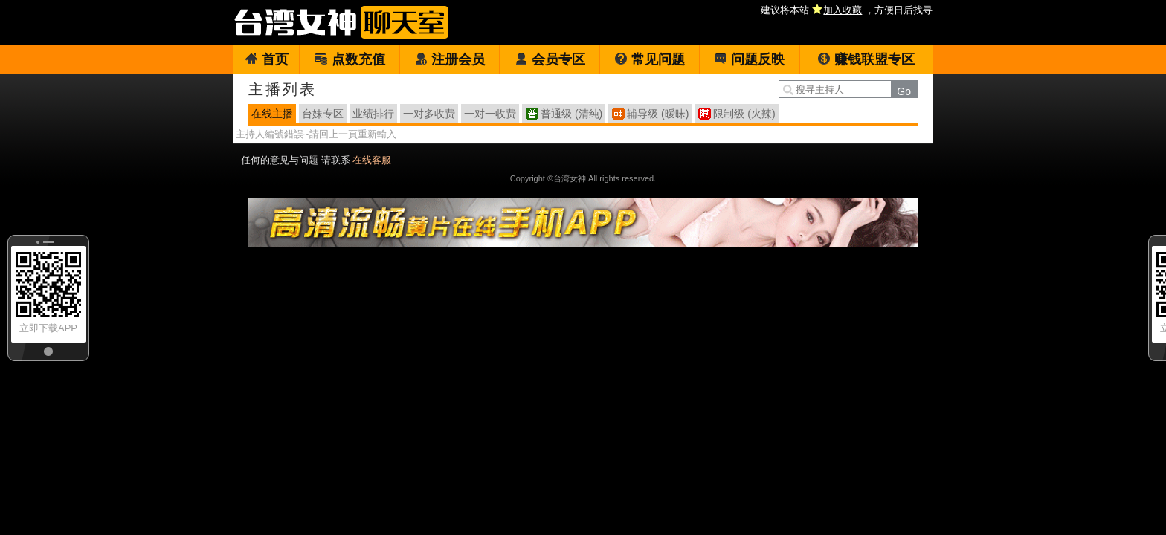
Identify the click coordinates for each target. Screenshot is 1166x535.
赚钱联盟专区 (866, 59)
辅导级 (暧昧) (658, 114)
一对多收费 (429, 114)
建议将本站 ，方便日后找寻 (847, 10)
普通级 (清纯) (571, 114)
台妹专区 (323, 114)
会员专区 (550, 59)
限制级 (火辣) (744, 114)
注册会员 (449, 59)
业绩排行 (373, 114)
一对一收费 (490, 114)
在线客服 (371, 160)
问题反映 (749, 59)
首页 (267, 59)
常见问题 (649, 59)
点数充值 (350, 59)
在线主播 (272, 114)
